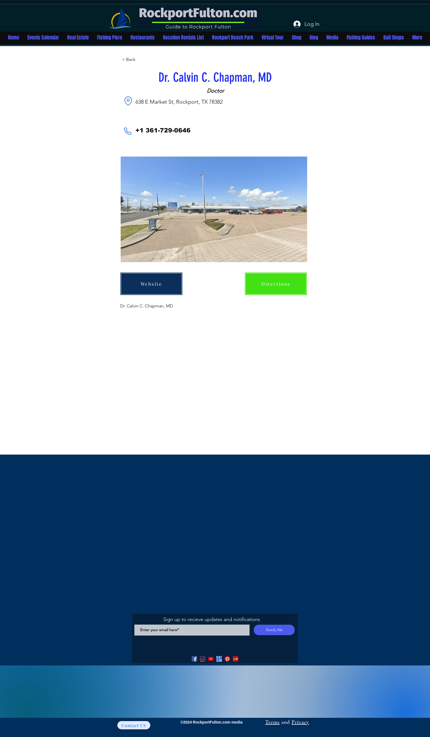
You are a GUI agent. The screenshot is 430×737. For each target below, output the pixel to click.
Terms (272, 722)
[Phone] (127, 131)
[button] (140, 59)
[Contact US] (133, 725)
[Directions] (276, 283)
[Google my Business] (219, 659)
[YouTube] (211, 659)
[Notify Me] (274, 630)
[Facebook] (194, 659)
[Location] (128, 100)
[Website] (151, 283)
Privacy (300, 722)
